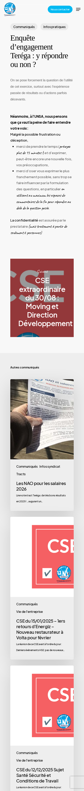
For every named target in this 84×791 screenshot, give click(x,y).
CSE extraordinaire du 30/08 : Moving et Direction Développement (42, 298)
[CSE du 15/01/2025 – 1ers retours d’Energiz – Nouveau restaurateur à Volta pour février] (42, 588)
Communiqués (23, 27)
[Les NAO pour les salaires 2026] (42, 445)
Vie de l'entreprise (29, 611)
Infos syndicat (49, 466)
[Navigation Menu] (78, 9)
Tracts (21, 474)
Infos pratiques (54, 27)
